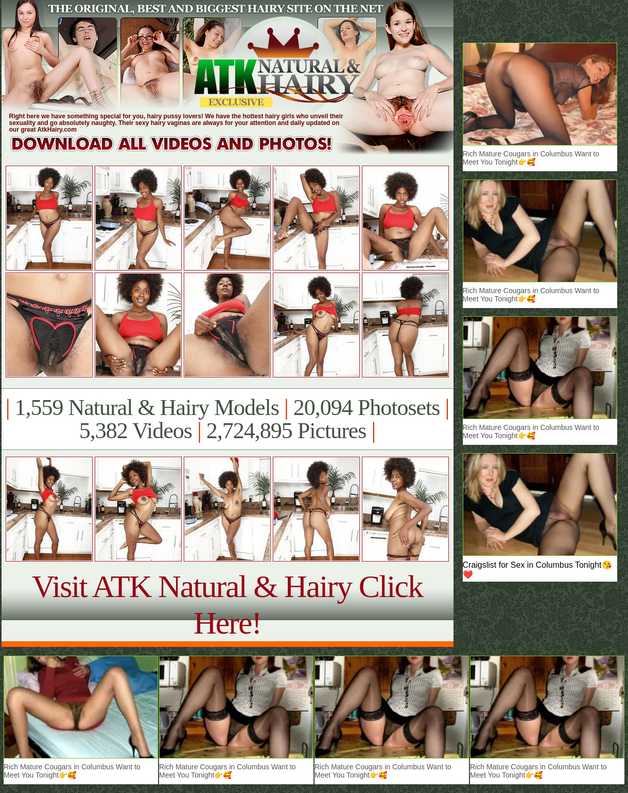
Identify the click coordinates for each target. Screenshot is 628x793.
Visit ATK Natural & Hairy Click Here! (227, 604)
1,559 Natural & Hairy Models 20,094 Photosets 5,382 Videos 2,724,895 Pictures (227, 419)
